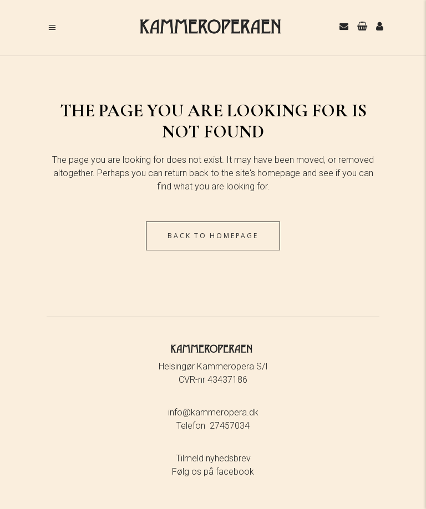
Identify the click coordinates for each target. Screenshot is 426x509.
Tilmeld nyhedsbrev (213, 458)
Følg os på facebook (213, 471)
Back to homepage (213, 235)
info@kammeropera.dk (213, 412)
